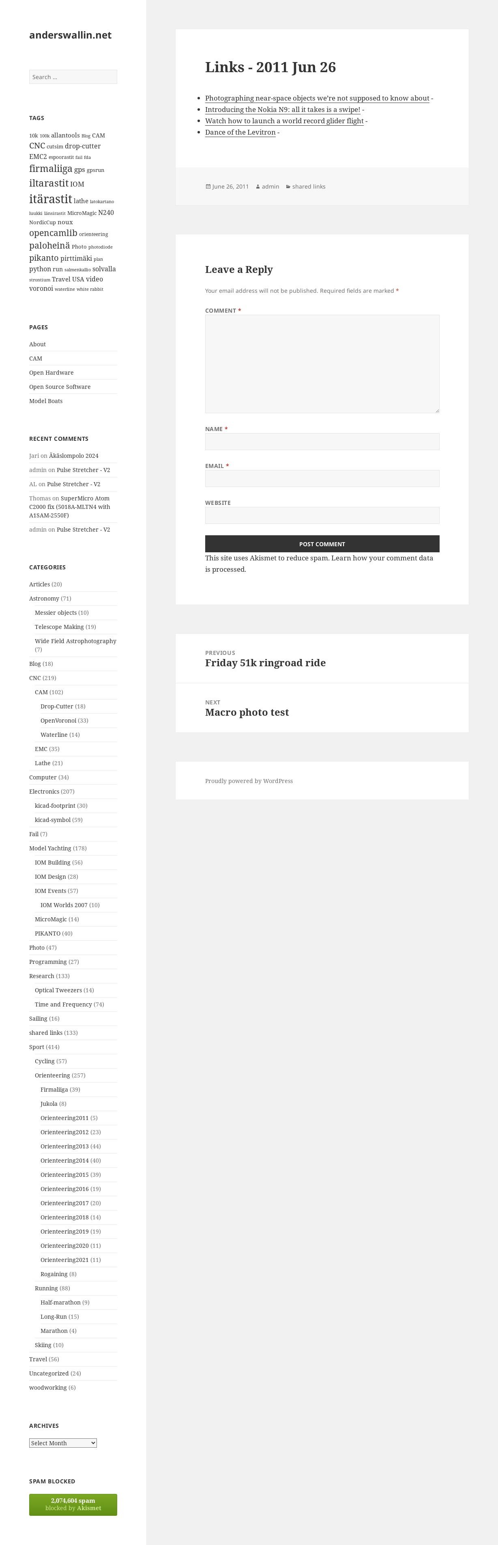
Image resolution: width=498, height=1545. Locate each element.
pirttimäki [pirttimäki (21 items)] (76, 258)
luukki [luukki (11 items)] (36, 213)
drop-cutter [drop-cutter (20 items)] (83, 146)
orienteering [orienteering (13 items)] (93, 234)
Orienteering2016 (65, 1189)
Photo (37, 947)
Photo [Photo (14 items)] (79, 246)
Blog (35, 663)
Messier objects (56, 612)
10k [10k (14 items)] (33, 135)
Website (218, 502)
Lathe (43, 763)
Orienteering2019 (65, 1231)
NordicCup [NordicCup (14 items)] (42, 222)
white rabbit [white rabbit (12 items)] (90, 289)
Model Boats (45, 401)
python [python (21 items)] (40, 268)
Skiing (43, 1345)
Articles (39, 584)
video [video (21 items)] (94, 278)
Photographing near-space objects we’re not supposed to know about (317, 98)
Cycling (45, 1061)
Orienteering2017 (65, 1203)
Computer (43, 777)
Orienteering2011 (65, 1118)
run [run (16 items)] (58, 269)
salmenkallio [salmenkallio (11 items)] (77, 270)
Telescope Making (59, 627)
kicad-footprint (55, 805)
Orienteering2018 (65, 1217)
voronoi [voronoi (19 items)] (41, 288)
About (37, 344)
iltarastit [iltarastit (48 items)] (49, 182)
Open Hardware (51, 372)
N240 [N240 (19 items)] (106, 212)
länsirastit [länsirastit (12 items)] (55, 213)
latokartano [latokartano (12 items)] (102, 201)
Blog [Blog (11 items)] (86, 136)
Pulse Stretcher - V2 (83, 470)
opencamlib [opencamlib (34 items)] (53, 232)
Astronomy (44, 598)
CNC (35, 678)
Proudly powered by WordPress (249, 781)
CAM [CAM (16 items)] (98, 135)
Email (217, 466)
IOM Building (53, 862)
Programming (48, 962)
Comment (223, 310)
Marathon (54, 1331)
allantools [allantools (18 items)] (65, 135)
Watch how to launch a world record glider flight (284, 120)
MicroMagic (51, 919)
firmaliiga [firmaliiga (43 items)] (51, 168)
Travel (38, 1359)
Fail (34, 834)
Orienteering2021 (65, 1260)
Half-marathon (61, 1302)
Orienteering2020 (65, 1245)
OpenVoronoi (58, 720)
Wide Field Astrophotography (75, 641)
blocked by (73, 1504)
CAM (35, 358)
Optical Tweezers (58, 990)
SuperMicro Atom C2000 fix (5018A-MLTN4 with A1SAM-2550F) (69, 506)
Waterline (54, 734)
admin (270, 186)
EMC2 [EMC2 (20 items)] (38, 156)
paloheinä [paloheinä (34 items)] (49, 245)
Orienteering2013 (65, 1146)
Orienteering (52, 1075)
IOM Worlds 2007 (64, 905)
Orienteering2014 (65, 1160)
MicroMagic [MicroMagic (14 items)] (82, 213)
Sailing (38, 1018)
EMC (41, 749)
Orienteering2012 (65, 1132)
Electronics (44, 791)
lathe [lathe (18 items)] (81, 201)
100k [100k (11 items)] (44, 136)
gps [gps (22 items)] (79, 169)
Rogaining (54, 1274)
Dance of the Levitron (240, 132)
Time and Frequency (63, 1004)
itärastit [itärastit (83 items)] (50, 199)
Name (216, 429)
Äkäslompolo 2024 (74, 455)
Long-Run (54, 1316)
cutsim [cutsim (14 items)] (55, 146)
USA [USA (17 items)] (78, 279)
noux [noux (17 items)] (65, 222)
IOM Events (50, 891)
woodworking (48, 1387)
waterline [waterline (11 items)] (65, 289)
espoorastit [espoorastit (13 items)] (61, 157)
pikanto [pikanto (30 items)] (44, 257)
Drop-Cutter (57, 706)
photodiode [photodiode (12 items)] (100, 247)
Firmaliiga (54, 1089)
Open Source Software (60, 387)
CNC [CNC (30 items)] (37, 145)
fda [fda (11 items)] (87, 157)
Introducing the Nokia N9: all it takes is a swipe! (283, 109)
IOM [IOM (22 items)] (77, 184)
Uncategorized (49, 1373)
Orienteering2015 (65, 1174)
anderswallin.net (70, 34)
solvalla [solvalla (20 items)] (104, 268)
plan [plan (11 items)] (98, 259)
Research (41, 976)
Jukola (49, 1103)
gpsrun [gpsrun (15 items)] (95, 170)
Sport (36, 1047)
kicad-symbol (53, 820)
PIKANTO (47, 933)
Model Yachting (50, 848)
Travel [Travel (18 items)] (61, 279)
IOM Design (50, 876)
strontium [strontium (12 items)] (39, 280)
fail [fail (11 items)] (78, 157)
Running (46, 1288)
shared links (45, 1032)
